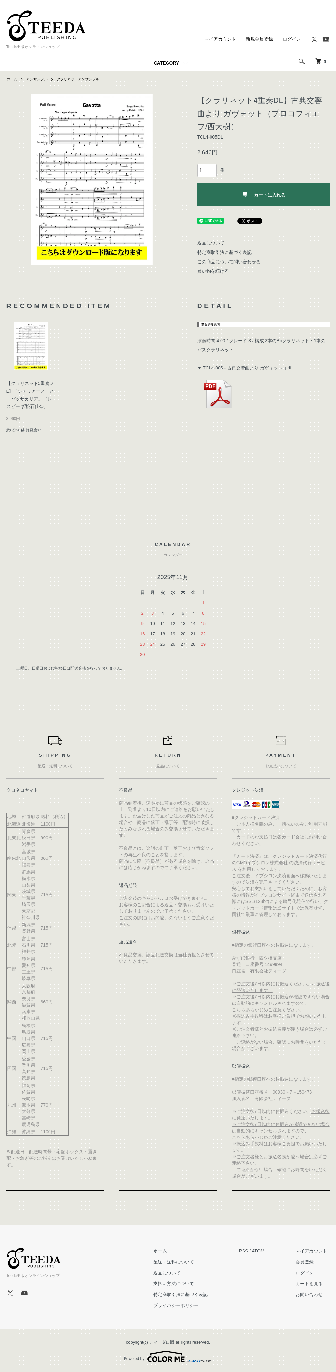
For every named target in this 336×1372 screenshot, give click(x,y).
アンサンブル (38, 79)
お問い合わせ (311, 1294)
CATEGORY (166, 63)
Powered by (168, 1356)
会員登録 (307, 1261)
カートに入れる (263, 195)
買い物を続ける (213, 271)
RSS (248, 1250)
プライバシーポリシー (182, 1305)
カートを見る (311, 1283)
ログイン (292, 39)
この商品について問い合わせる (229, 261)
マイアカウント (220, 39)
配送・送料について (180, 1261)
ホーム (12, 79)
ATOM (262, 1250)
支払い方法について (180, 1283)
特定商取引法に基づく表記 (224, 252)
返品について (210, 242)
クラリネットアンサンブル (83, 79)
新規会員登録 (259, 39)
